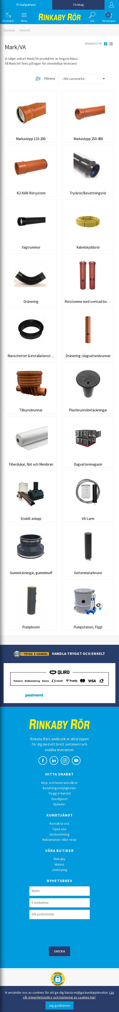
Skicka (59, 951)
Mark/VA (25, 30)
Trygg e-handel (59, 793)
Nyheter (59, 804)
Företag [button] (78, 5)
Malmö (59, 864)
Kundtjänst (60, 799)
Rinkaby (60, 859)
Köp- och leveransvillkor (59, 783)
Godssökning (59, 834)
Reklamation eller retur (59, 839)
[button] (8, 17)
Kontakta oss (59, 823)
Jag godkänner (59, 1005)
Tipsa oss (59, 829)
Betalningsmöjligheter (59, 788)
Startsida (9, 30)
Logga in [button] (111, 4)
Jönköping (59, 870)
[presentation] (66, 932)
